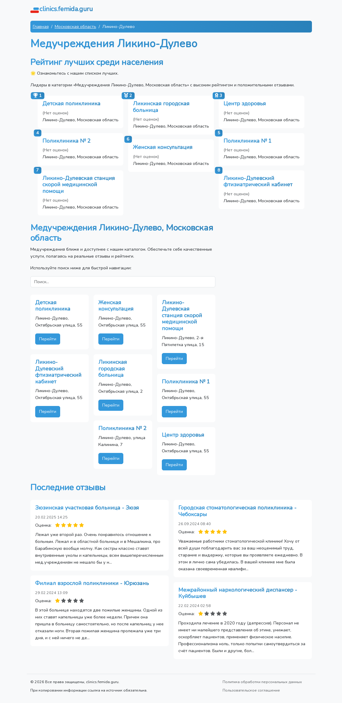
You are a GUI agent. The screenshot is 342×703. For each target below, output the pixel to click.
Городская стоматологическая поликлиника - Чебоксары (237, 511)
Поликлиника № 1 (247, 140)
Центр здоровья (244, 103)
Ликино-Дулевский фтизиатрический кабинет (257, 181)
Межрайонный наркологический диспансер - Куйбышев (237, 593)
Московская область (75, 26)
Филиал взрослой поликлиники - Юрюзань (92, 583)
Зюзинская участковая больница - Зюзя (87, 507)
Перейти (47, 339)
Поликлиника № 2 (66, 140)
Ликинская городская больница (161, 107)
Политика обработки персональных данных (262, 681)
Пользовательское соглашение (251, 690)
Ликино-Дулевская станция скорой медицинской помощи (78, 185)
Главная (41, 26)
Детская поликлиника (71, 103)
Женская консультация (163, 147)
